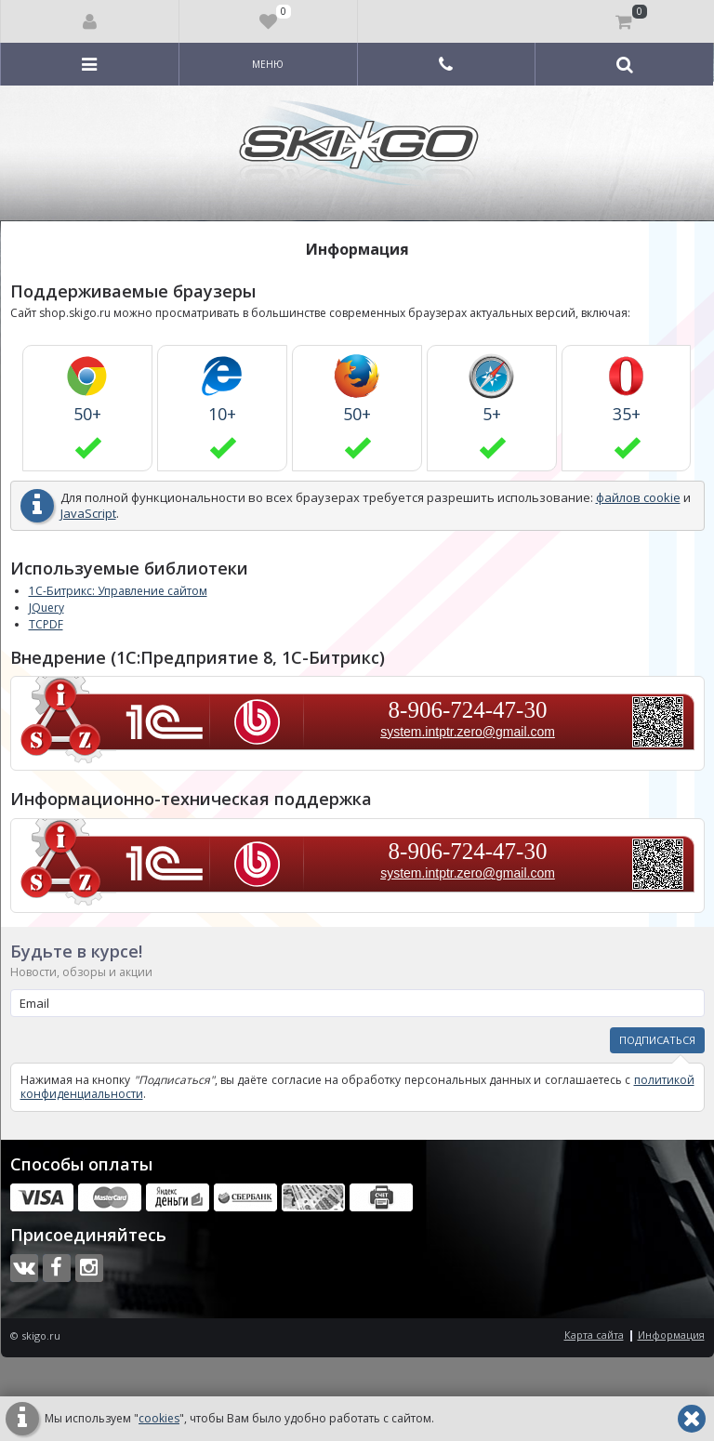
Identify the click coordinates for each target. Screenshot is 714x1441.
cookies (159, 1418)
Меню (268, 64)
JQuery (46, 607)
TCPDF (46, 624)
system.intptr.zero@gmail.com (467, 731)
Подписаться (657, 1040)
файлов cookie (638, 497)
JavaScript (88, 513)
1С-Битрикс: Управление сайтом (118, 591)
